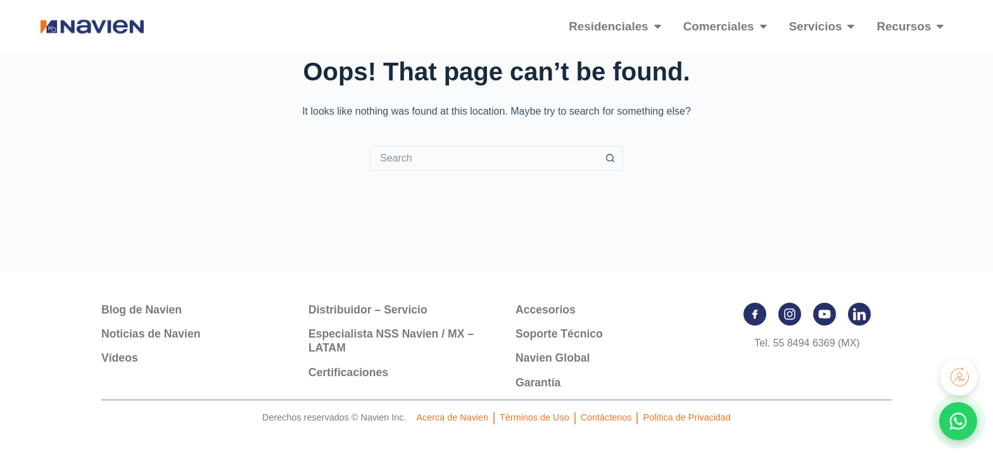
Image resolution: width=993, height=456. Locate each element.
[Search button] (610, 158)
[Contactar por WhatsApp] (958, 421)
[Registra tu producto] (958, 377)
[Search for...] (484, 158)
